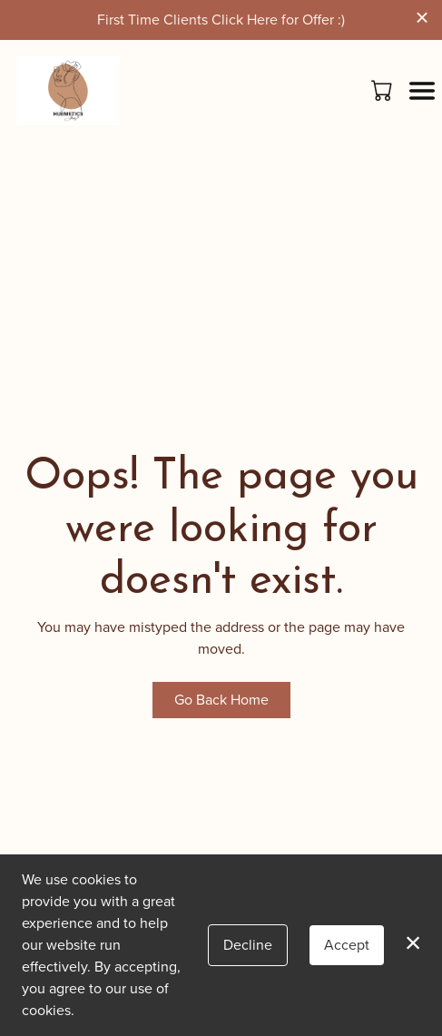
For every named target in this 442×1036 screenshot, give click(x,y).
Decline (247, 944)
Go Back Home (221, 699)
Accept (346, 944)
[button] (383, 89)
